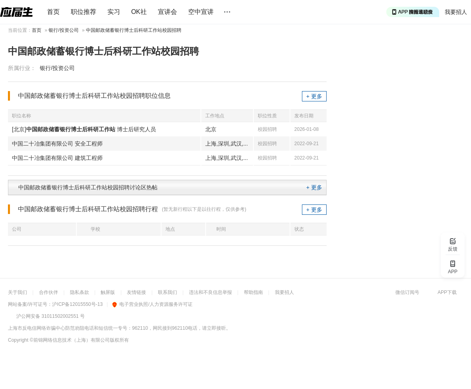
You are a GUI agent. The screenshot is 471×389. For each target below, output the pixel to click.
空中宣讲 (201, 11)
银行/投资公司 (63, 30)
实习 (113, 11)
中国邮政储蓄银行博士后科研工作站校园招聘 (133, 30)
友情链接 (136, 292)
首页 (53, 11)
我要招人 (456, 12)
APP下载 (447, 292)
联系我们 (167, 292)
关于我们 (17, 292)
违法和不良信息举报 (210, 292)
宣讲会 (167, 11)
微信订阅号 (407, 292)
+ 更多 (314, 96)
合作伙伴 (48, 292)
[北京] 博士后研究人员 (84, 129)
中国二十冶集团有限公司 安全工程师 (57, 143)
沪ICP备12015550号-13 (77, 304)
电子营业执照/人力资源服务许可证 (152, 304)
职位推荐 (83, 11)
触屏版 (108, 292)
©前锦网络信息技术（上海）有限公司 (70, 340)
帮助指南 (253, 292)
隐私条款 (79, 292)
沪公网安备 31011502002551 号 (50, 316)
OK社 (139, 11)
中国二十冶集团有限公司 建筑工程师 (57, 158)
